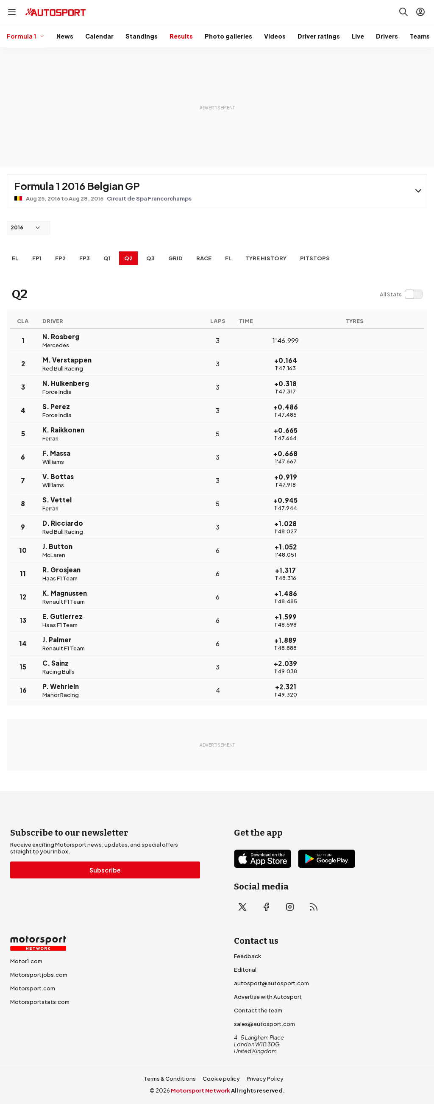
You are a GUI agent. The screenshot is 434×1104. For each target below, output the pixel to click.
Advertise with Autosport (268, 996)
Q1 (107, 258)
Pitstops (315, 258)
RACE (203, 258)
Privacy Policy (265, 1078)
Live (358, 36)
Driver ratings (319, 36)
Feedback (247, 956)
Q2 (128, 258)
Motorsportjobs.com (38, 974)
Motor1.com (26, 961)
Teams (420, 36)
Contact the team (258, 1010)
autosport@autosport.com (271, 983)
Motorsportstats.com (40, 1001)
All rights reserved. (258, 1090)
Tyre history (266, 258)
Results (181, 36)
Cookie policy (221, 1078)
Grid (175, 258)
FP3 (84, 258)
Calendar (99, 36)
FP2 (60, 258)
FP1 (37, 258)
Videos (275, 36)
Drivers (387, 36)
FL (228, 258)
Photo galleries (228, 36)
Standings (141, 36)
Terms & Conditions (170, 1078)
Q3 (150, 258)
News (64, 36)
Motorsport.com (32, 988)
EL (15, 258)
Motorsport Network (200, 1090)
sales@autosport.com (264, 1023)
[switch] (401, 294)
